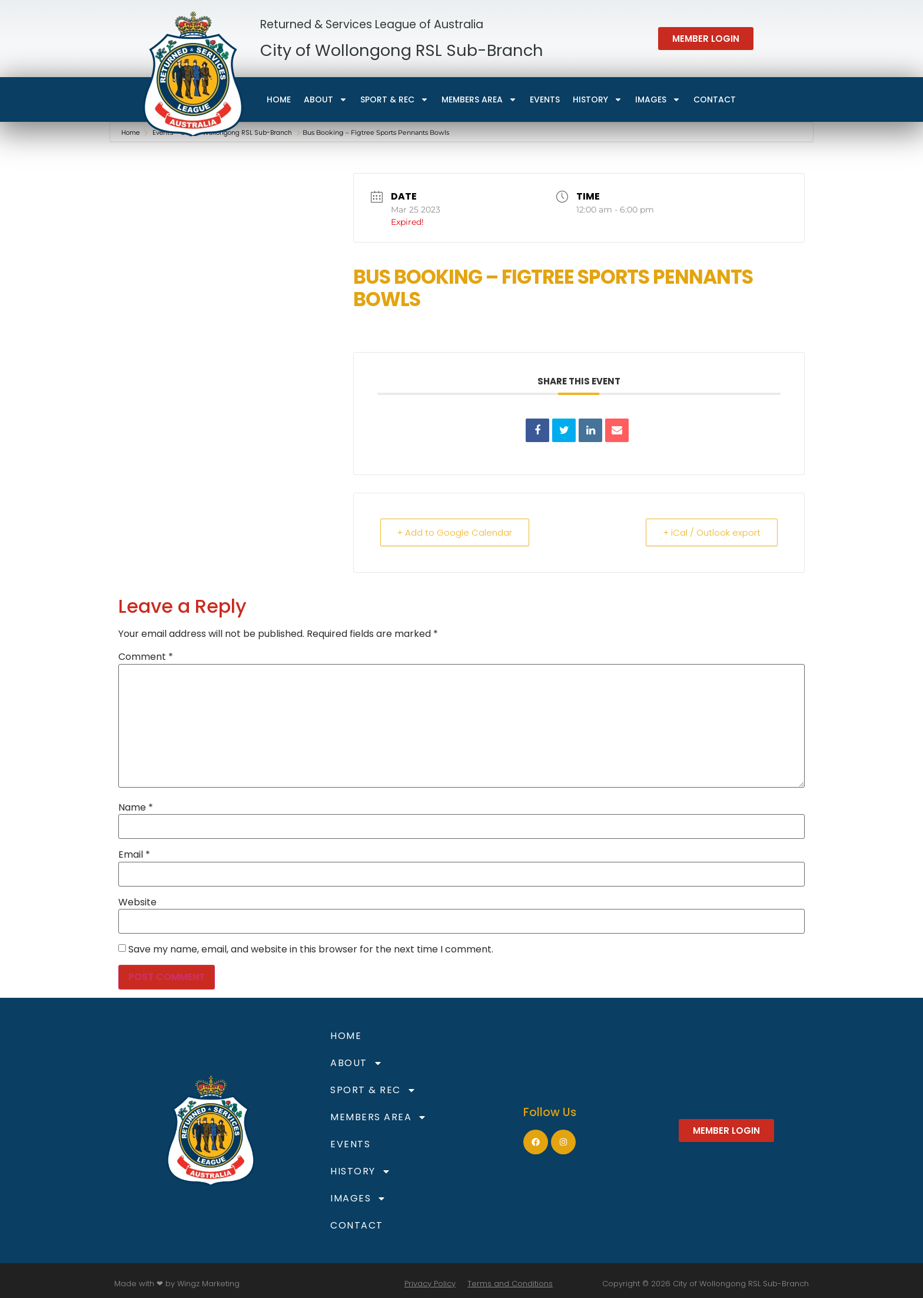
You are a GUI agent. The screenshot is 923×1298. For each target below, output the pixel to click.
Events (545, 99)
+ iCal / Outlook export (712, 532)
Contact (714, 99)
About (325, 99)
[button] (705, 38)
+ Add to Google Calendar (455, 532)
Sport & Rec (394, 99)
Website (137, 902)
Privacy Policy (430, 1283)
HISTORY (597, 99)
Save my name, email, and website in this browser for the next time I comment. (310, 949)
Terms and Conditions (510, 1283)
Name (135, 807)
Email (134, 854)
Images (657, 99)
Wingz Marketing (208, 1283)
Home (279, 99)
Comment (145, 657)
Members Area (479, 99)
